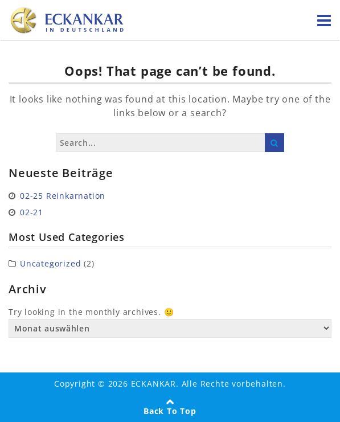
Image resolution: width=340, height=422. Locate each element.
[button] (20, 401)
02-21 (31, 212)
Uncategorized (50, 263)
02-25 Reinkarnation (62, 195)
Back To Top (170, 410)
